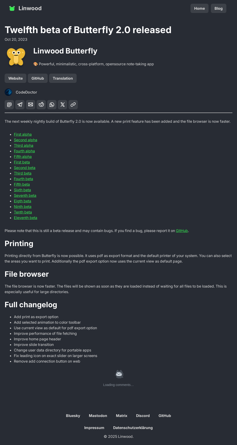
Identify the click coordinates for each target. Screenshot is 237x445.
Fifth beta (22, 184)
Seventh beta (25, 195)
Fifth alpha (23, 156)
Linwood (25, 8)
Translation (63, 78)
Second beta (24, 167)
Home (199, 8)
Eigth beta (22, 201)
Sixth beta (22, 190)
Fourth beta (23, 178)
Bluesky (73, 415)
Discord (143, 415)
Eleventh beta (25, 217)
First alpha (23, 134)
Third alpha (23, 145)
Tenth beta (23, 212)
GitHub (37, 78)
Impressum (94, 427)
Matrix (121, 415)
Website (15, 78)
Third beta (22, 173)
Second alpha (25, 140)
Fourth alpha (24, 151)
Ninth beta (22, 206)
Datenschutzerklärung (133, 427)
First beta (22, 162)
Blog (219, 8)
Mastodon (98, 415)
